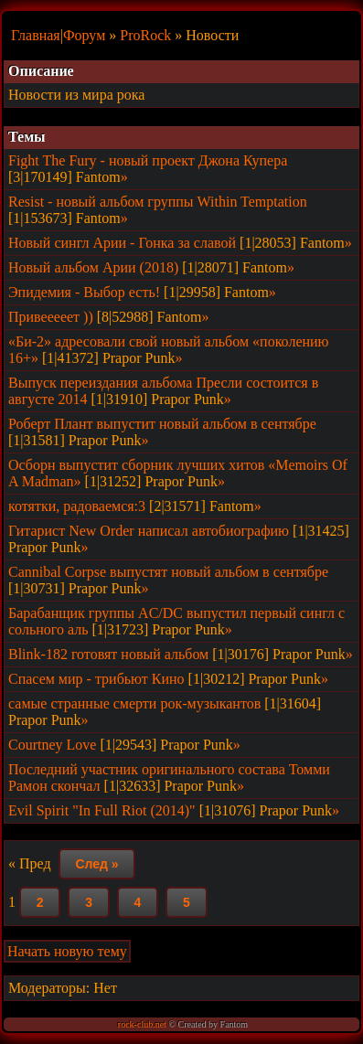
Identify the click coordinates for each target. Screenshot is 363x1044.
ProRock (145, 35)
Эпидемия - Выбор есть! (84, 292)
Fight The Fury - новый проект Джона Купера (147, 160)
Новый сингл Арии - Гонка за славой (122, 242)
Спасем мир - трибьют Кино (96, 679)
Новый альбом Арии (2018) (93, 267)
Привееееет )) (50, 317)
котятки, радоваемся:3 (76, 506)
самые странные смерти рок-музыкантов (134, 703)
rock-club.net (142, 1024)
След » (96, 864)
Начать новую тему (67, 951)
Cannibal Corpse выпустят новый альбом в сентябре (168, 572)
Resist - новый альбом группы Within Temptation (157, 201)
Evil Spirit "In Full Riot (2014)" (102, 810)
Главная (35, 35)
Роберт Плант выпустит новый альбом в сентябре (162, 423)
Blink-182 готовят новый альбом (108, 654)
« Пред (29, 863)
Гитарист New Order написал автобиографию (148, 530)
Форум (84, 35)
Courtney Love (52, 744)
